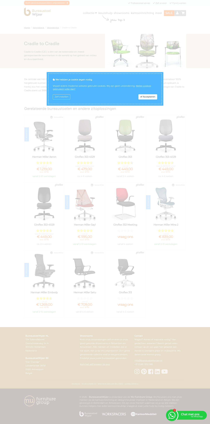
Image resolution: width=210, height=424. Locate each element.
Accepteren (147, 96)
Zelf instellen (61, 96)
